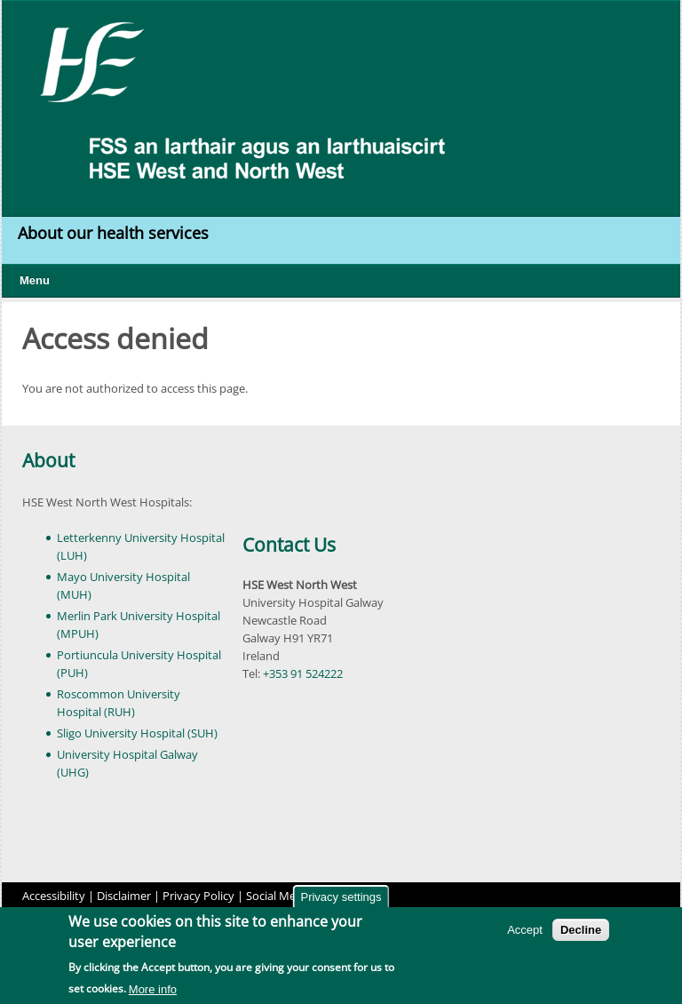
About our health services (115, 232)
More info (153, 992)
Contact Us (289, 544)
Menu (35, 280)
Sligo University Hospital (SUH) (137, 733)
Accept (525, 932)
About (48, 460)
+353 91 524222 (303, 673)
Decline (580, 932)
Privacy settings (340, 899)
